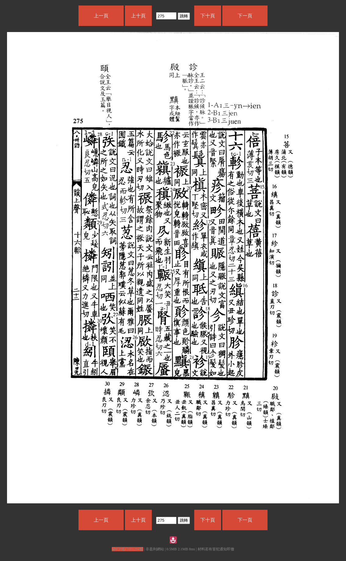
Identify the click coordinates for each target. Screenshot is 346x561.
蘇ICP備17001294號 (127, 549)
